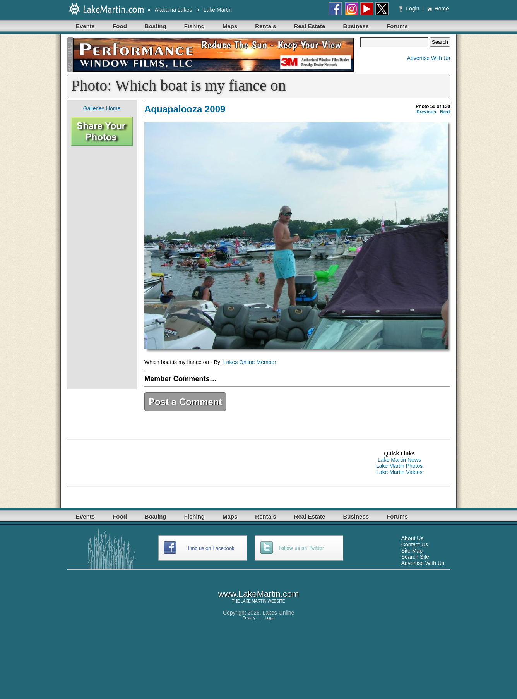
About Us (412, 538)
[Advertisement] (102, 267)
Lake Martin (218, 10)
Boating (155, 26)
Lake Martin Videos (399, 472)
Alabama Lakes (173, 10)
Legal (269, 618)
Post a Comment (185, 402)
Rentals (265, 26)
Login (410, 8)
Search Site (415, 557)
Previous (426, 112)
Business (356, 26)
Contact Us (414, 544)
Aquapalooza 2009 (184, 109)
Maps (230, 26)
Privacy (249, 618)
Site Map (412, 551)
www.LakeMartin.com (258, 594)
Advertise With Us (428, 58)
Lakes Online (278, 613)
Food (120, 26)
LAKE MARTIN (254, 601)
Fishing (194, 26)
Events (85, 26)
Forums (397, 26)
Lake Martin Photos (399, 466)
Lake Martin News (399, 460)
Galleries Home (101, 108)
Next (445, 112)
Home (438, 8)
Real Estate (309, 26)
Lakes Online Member (249, 362)
